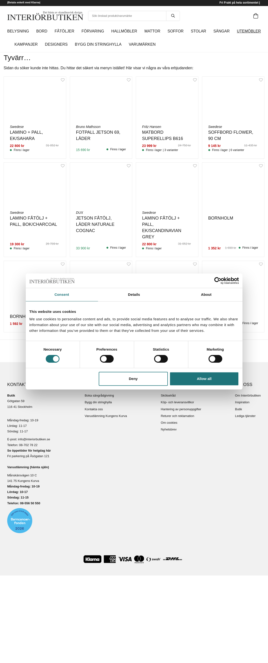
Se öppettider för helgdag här (29, 450)
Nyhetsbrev (169, 429)
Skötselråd (168, 395)
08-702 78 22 (28, 445)
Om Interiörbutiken (248, 395)
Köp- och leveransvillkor (177, 402)
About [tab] (206, 294)
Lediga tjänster (245, 416)
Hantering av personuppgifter (181, 409)
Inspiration (242, 402)
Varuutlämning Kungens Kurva (106, 416)
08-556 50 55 (29, 503)
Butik (238, 409)
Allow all (204, 379)
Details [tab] (134, 294)
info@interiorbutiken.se (34, 439)
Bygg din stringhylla (98, 402)
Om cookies (169, 422)
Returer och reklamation (177, 416)
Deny (133, 379)
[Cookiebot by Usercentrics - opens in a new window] (218, 280)
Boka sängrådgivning (99, 395)
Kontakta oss (94, 409)
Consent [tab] (61, 294)
